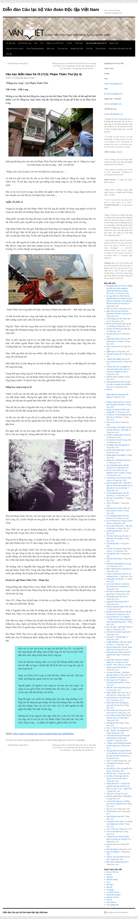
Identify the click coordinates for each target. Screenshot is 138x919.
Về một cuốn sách (112, 334)
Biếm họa (50, 48)
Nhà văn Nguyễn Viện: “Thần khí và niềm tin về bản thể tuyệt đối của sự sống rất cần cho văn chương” (119, 485)
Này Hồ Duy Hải (112, 543)
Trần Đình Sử (111, 902)
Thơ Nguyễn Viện (112, 554)
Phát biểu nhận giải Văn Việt (120, 48)
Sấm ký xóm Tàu (112, 422)
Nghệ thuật (113, 43)
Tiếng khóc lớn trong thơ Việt (116, 602)
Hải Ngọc (109, 885)
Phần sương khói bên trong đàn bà (118, 569)
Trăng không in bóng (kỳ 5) (17, 63)
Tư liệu (69, 43)
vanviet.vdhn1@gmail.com (113, 114)
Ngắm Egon (110, 351)
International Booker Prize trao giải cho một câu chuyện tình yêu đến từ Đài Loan (118, 384)
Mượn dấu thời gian (113, 895)
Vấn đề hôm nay (24, 43)
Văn (35, 43)
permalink (81, 740)
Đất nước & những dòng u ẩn (116, 862)
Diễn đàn (109, 877)
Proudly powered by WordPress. (118, 912)
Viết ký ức (110, 794)
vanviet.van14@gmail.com (113, 84)
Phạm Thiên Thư (59, 740)
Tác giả (9, 54)
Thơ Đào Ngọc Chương (114, 377)
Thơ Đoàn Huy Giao (113, 811)
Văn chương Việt (112, 905)
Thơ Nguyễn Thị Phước (114, 763)
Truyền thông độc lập (114, 531)
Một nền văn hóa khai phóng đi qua (118, 688)
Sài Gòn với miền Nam (114, 832)
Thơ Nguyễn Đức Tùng (114, 723)
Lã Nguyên (110, 890)
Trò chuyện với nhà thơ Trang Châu (118, 440)
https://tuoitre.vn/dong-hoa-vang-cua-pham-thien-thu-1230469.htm (43, 733)
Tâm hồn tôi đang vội (113, 354)
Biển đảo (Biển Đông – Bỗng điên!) (119, 796)
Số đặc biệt (10, 43)
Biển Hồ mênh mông (113, 559)
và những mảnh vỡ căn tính (118, 435)
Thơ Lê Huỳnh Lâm (113, 346)
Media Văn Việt (77, 48)
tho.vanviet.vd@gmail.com (113, 94)
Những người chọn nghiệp (115, 455)
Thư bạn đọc (62, 48)
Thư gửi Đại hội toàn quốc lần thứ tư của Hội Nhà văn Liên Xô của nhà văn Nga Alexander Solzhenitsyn (119, 753)
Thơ (41, 43)
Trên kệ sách (100, 48)
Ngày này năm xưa (112, 844)
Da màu (109, 874)
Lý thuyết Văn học (112, 892)
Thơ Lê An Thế (111, 761)
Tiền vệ (109, 900)
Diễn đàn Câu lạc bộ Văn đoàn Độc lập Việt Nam (51, 9)
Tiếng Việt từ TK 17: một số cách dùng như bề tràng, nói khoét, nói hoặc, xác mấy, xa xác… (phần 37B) (119, 786)
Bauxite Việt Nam (112, 872)
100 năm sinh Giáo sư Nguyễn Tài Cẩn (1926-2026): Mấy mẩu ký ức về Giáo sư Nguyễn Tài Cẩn (118, 369)
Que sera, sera (111, 809)
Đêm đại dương (112, 849)
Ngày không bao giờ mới (114, 816)
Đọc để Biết (110, 677)
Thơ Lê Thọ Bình (112, 503)
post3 (32, 78)
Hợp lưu (109, 887)
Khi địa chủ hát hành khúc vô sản (117, 450)
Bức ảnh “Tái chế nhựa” (115, 498)
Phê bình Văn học (112, 897)
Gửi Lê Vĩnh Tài (112, 829)
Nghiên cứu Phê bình (55, 43)
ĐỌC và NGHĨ (111, 309)
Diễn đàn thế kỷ (112, 880)
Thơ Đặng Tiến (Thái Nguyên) (117, 445)
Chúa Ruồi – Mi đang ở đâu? (116, 637)
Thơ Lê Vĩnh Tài (112, 728)
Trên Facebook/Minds (35, 48)
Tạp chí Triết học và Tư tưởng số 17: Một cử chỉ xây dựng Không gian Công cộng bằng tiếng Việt (119, 619)
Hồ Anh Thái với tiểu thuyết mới (117, 632)
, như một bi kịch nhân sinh (118, 329)
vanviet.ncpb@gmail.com (113, 104)
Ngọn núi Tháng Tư (113, 852)
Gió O (108, 882)
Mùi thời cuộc (111, 773)
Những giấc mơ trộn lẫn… (115, 579)
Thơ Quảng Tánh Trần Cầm (116, 597)
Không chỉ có (118, 460)
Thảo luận (79, 43)
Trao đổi (89, 48)
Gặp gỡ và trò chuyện (15, 48)
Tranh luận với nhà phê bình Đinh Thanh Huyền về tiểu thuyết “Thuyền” (118, 738)
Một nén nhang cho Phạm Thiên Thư (119, 607)
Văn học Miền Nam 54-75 (96, 43)
